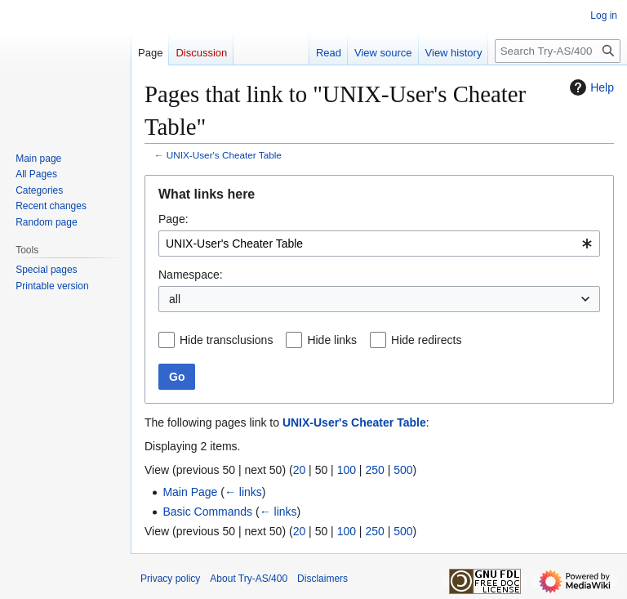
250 (374, 469)
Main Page (189, 491)
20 (299, 469)
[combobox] (379, 243)
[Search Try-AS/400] (557, 51)
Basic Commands (207, 511)
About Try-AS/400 (248, 578)
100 (346, 469)
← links (243, 491)
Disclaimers (322, 578)
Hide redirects (426, 339)
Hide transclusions (226, 339)
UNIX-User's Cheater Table (224, 155)
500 (403, 469)
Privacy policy (170, 578)
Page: (173, 219)
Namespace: (190, 274)
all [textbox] (174, 299)
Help (590, 87)
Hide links (332, 339)
